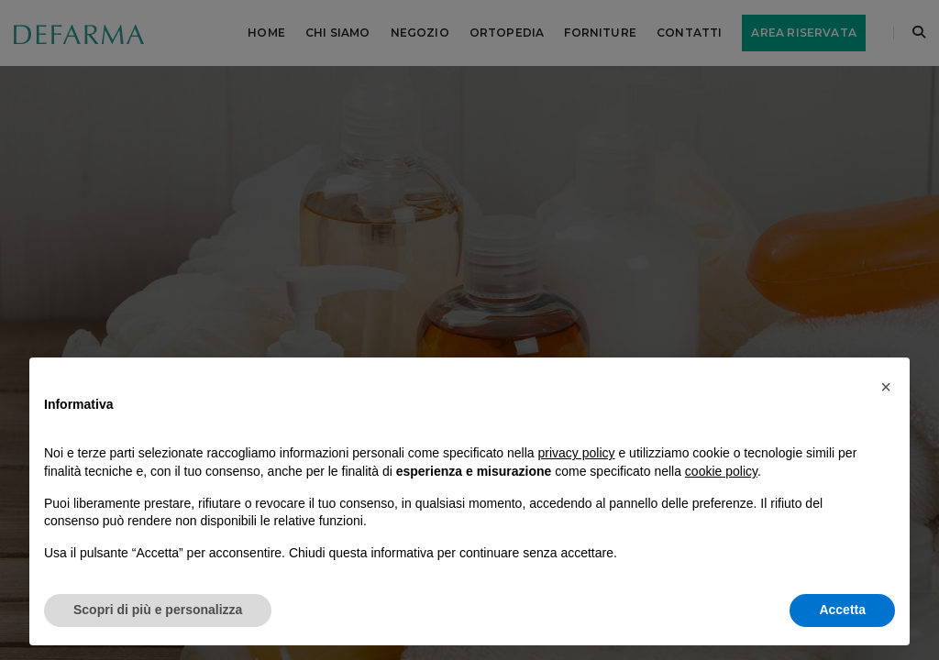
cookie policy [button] (721, 471)
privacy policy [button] (576, 453)
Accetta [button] (842, 609)
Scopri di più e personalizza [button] (157, 609)
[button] (885, 387)
